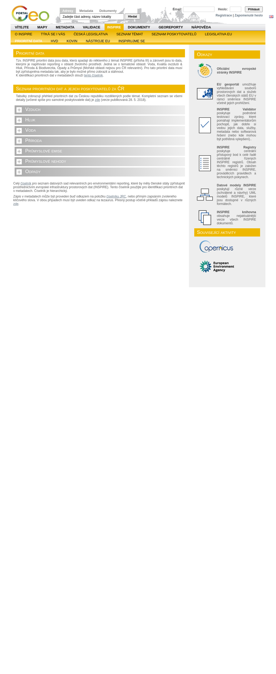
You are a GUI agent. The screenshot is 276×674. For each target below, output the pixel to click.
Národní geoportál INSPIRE (32, 14)
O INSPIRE (23, 34)
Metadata (86, 11)
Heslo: (223, 9)
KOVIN (72, 41)
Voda (30, 130)
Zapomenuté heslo (249, 15)
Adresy (67, 11)
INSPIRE (114, 27)
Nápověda (201, 27)
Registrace (224, 15)
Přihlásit (254, 9)
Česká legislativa (91, 34)
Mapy (42, 27)
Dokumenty (108, 11)
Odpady (33, 171)
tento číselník (93, 75)
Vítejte (22, 27)
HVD (54, 41)
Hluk (30, 119)
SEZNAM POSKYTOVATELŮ (174, 34)
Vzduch (33, 109)
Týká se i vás (53, 34)
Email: (177, 9)
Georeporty (171, 27)
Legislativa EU (218, 34)
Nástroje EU (98, 41)
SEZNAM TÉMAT (129, 34)
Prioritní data (28, 41)
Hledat (132, 16)
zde (97, 100)
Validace (91, 27)
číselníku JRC (116, 196)
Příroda (33, 140)
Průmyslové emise (43, 150)
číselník (25, 183)
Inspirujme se (131, 41)
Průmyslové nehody (45, 161)
